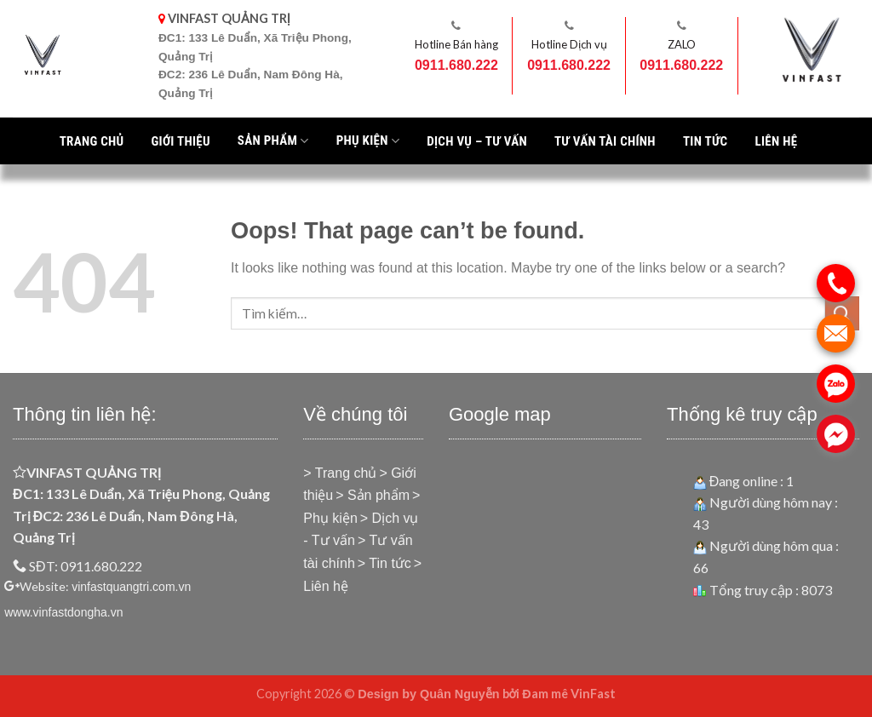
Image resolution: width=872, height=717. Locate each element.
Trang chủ (92, 141)
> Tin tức (384, 563)
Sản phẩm (273, 140)
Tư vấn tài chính (605, 141)
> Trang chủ (339, 473)
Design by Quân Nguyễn (428, 694)
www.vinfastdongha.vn (63, 612)
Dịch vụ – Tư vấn (477, 141)
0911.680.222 (456, 65)
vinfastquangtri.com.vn (131, 587)
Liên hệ (775, 141)
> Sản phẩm (373, 495)
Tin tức (705, 141)
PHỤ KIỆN (368, 140)
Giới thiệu (180, 141)
